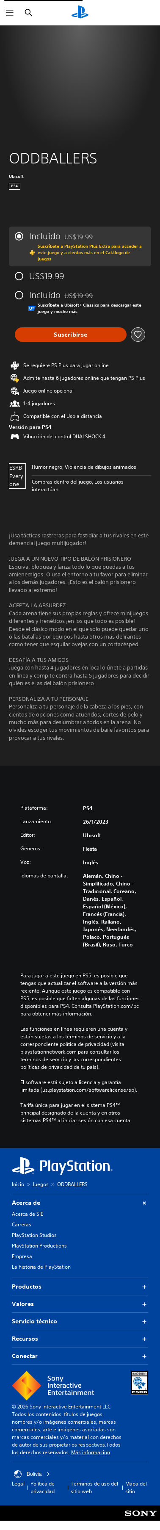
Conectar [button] (80, 1356)
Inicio (18, 1184)
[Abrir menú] (9, 12)
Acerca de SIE (27, 1213)
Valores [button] (80, 1304)
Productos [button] (80, 1287)
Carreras (21, 1224)
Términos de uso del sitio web (94, 1487)
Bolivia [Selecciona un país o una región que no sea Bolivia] (32, 1474)
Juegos (41, 1184)
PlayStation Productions (39, 1245)
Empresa (22, 1256)
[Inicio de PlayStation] (80, 12)
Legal (18, 1483)
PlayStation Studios (34, 1235)
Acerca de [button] (80, 1202)
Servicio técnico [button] (80, 1321)
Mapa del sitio (136, 1487)
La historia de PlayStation (41, 1266)
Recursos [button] (80, 1339)
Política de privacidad (42, 1487)
